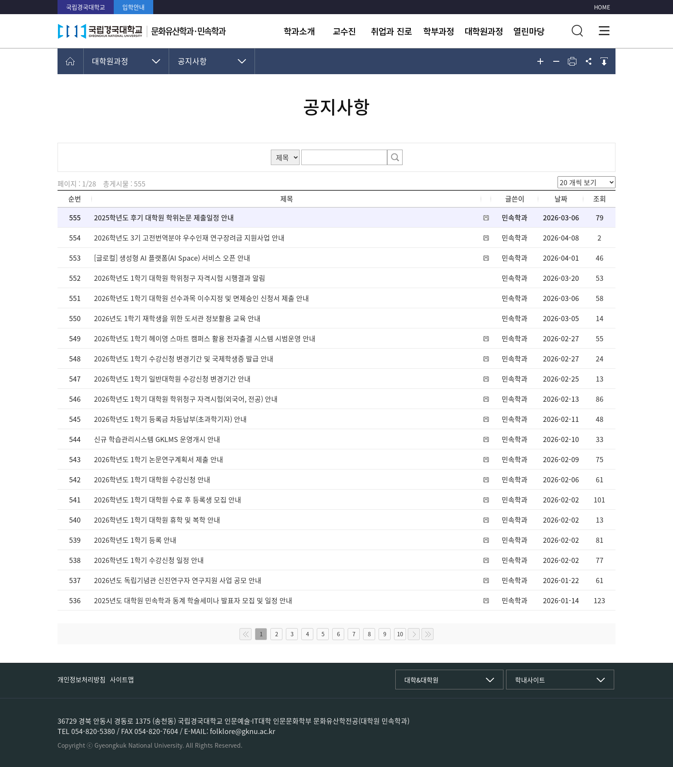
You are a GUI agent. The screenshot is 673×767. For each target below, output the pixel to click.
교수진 (344, 31)
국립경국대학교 (85, 7)
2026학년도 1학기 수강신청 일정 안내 (149, 560)
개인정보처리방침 (82, 679)
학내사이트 (530, 680)
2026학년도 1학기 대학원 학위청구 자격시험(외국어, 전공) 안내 (186, 399)
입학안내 (133, 7)
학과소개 (299, 31)
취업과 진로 (391, 31)
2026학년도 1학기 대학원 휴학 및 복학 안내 (157, 519)
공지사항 (192, 61)
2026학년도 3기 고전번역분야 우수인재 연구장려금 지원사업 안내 (189, 237)
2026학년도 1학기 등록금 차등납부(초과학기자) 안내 (170, 419)
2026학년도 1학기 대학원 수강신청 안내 (152, 479)
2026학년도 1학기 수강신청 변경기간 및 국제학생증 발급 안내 (183, 358)
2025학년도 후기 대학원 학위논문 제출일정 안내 (164, 217)
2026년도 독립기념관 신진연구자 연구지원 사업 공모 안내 (177, 580)
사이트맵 (122, 679)
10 (400, 634)
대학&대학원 (421, 680)
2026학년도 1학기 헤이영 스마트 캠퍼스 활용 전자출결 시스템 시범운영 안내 (204, 338)
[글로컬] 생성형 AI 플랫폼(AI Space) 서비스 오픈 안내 (172, 258)
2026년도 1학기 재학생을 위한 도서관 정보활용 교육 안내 (177, 318)
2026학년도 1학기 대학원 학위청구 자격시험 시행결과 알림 (179, 278)
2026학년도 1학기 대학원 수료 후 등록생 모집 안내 (167, 499)
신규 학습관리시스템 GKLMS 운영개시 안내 (157, 439)
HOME (602, 7)
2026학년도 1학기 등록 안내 (135, 540)
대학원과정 (483, 31)
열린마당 (528, 31)
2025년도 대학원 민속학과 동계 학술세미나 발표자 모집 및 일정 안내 (193, 600)
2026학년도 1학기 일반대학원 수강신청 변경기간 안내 (172, 378)
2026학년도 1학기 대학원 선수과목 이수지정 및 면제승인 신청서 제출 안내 (201, 298)
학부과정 (438, 31)
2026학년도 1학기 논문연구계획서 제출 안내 (158, 459)
